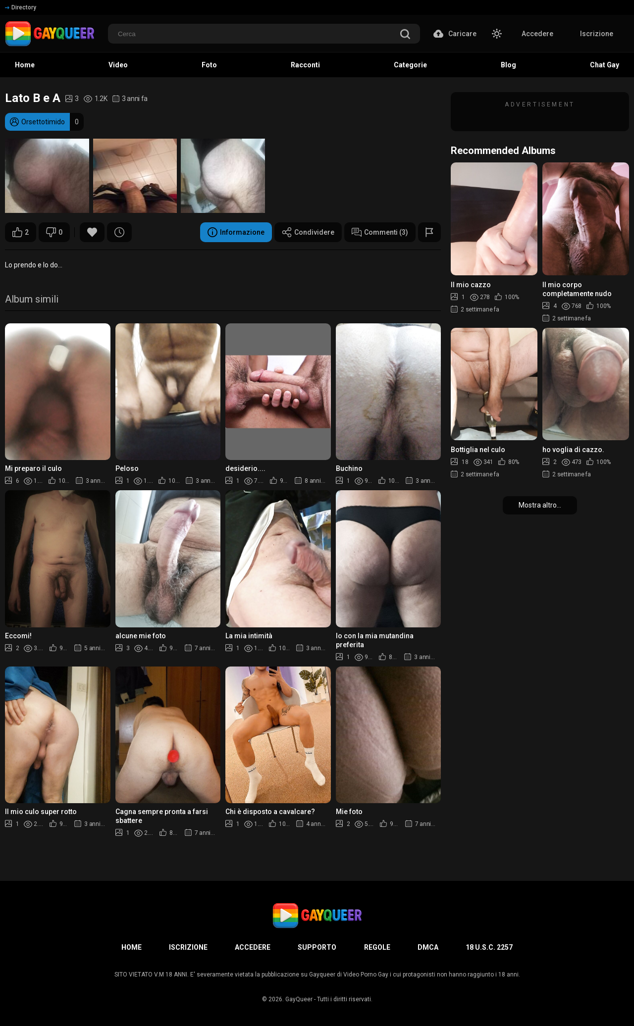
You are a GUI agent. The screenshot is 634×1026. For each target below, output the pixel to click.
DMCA (428, 947)
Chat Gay (604, 65)
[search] (405, 35)
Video (118, 65)
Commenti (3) (380, 232)
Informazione (236, 232)
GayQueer (299, 999)
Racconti (305, 65)
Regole (377, 947)
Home (25, 65)
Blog (508, 65)
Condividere (308, 232)
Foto (209, 65)
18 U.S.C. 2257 (489, 947)
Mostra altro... (540, 505)
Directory (20, 7)
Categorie (410, 65)
